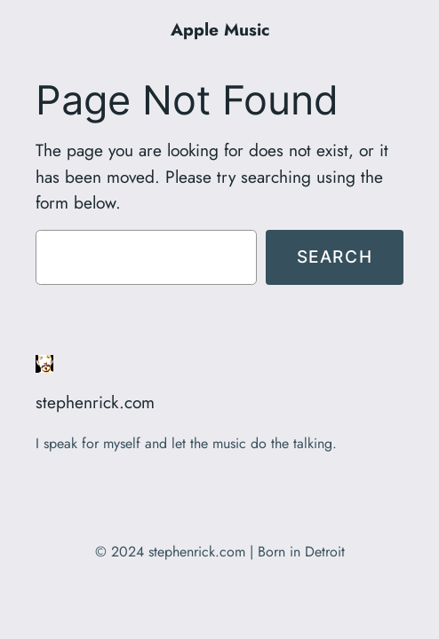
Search (335, 256)
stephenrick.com (95, 402)
